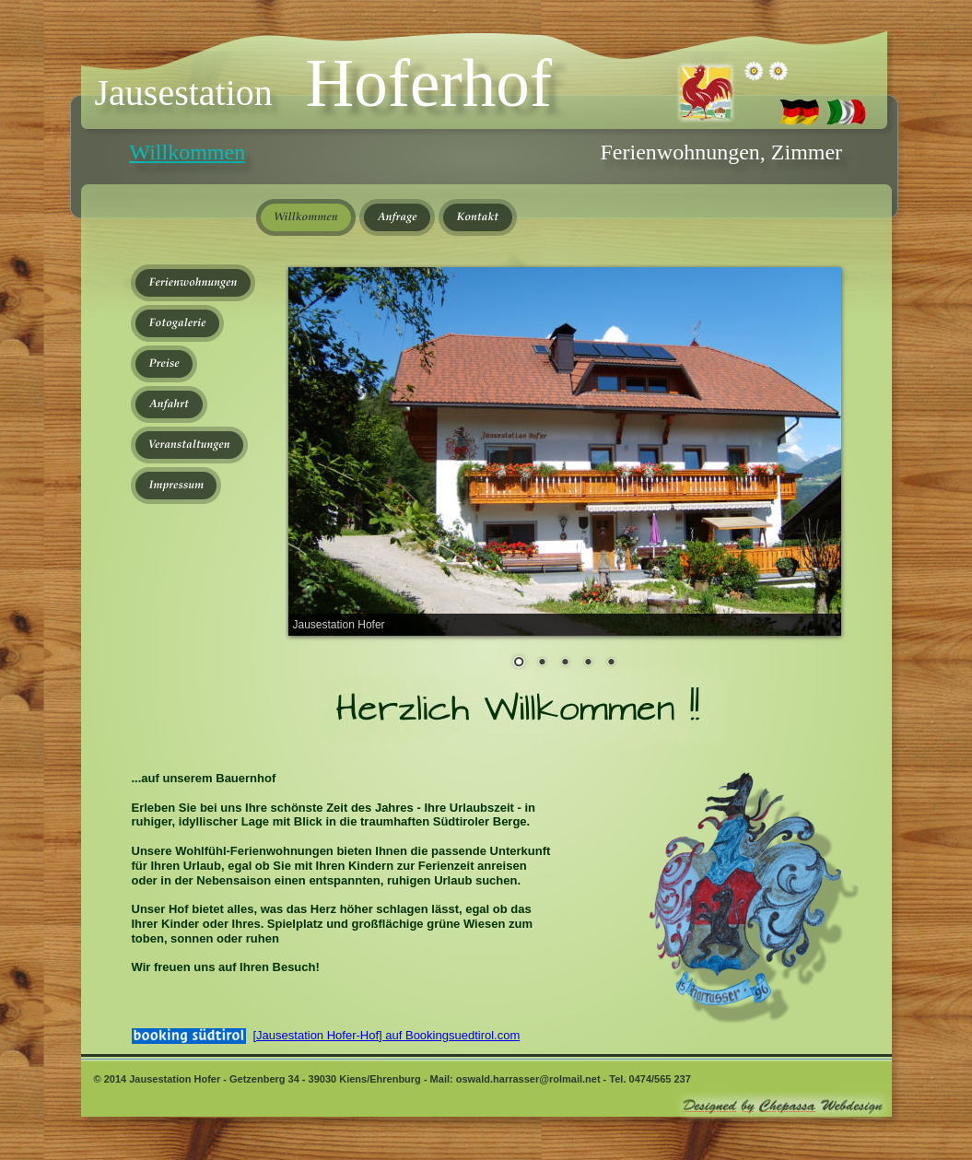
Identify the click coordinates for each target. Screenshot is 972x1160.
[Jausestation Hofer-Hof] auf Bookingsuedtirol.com (387, 1035)
